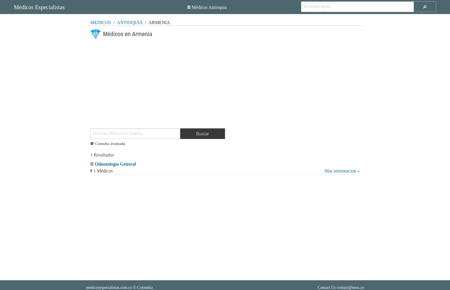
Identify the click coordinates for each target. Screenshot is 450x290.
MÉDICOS (100, 22)
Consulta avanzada (107, 144)
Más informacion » (342, 170)
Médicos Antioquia (207, 7)
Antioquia (130, 22)
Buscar (202, 134)
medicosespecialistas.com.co (109, 287)
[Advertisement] (225, 81)
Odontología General (115, 164)
